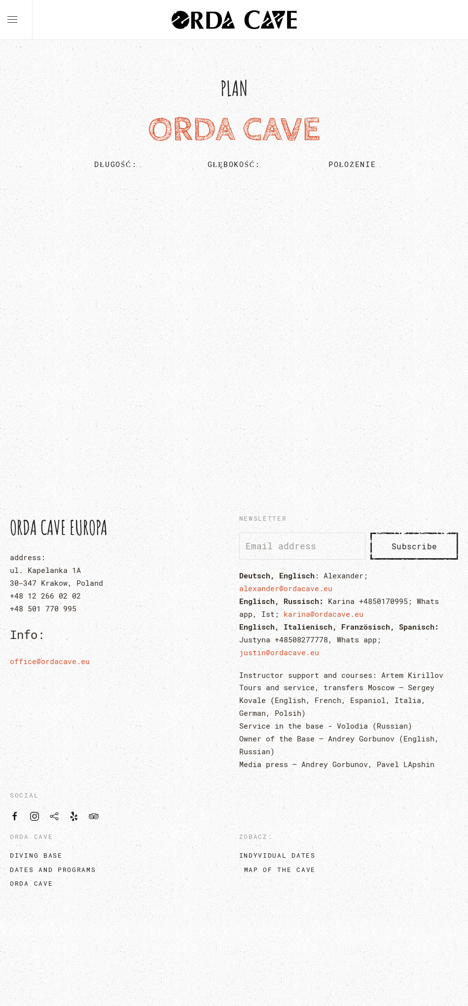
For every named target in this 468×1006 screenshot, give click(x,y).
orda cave (31, 883)
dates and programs (53, 869)
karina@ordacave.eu (323, 614)
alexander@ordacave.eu (285, 588)
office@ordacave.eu (50, 661)
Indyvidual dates (277, 855)
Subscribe (414, 546)
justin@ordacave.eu (279, 652)
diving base (36, 855)
